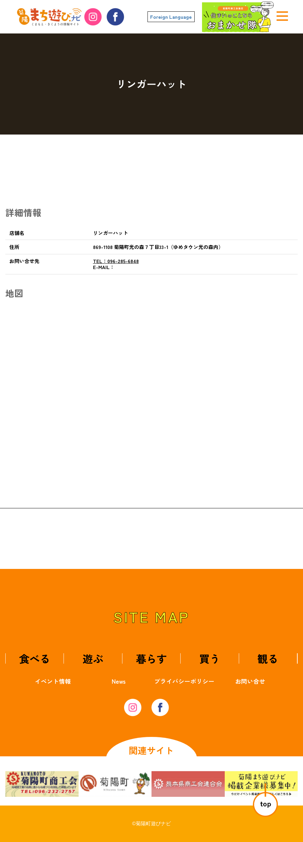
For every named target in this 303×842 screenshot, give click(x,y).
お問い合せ (250, 681)
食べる (34, 658)
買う (209, 658)
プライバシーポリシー (184, 681)
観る (268, 658)
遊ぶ (93, 658)
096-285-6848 (116, 260)
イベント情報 (53, 681)
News (119, 681)
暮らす (151, 658)
